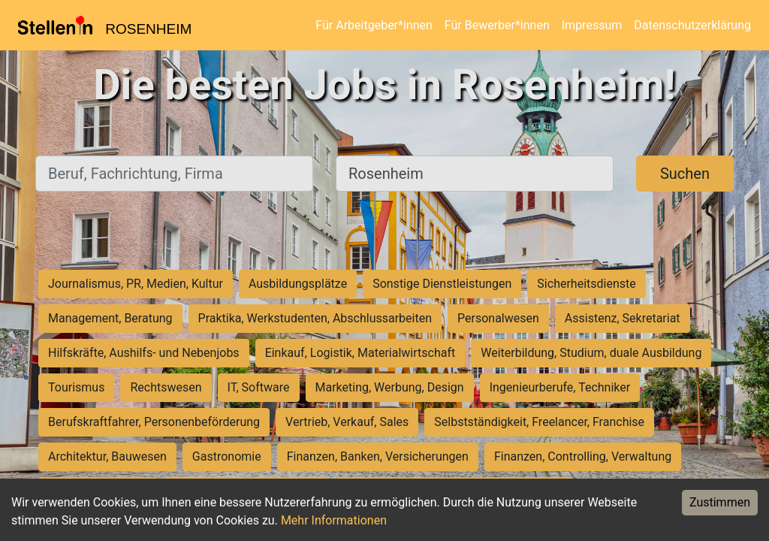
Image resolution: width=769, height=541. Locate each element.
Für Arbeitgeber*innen (373, 25)
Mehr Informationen (334, 520)
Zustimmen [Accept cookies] (719, 502)
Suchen (685, 174)
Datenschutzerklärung (692, 25)
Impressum (592, 25)
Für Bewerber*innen (497, 25)
